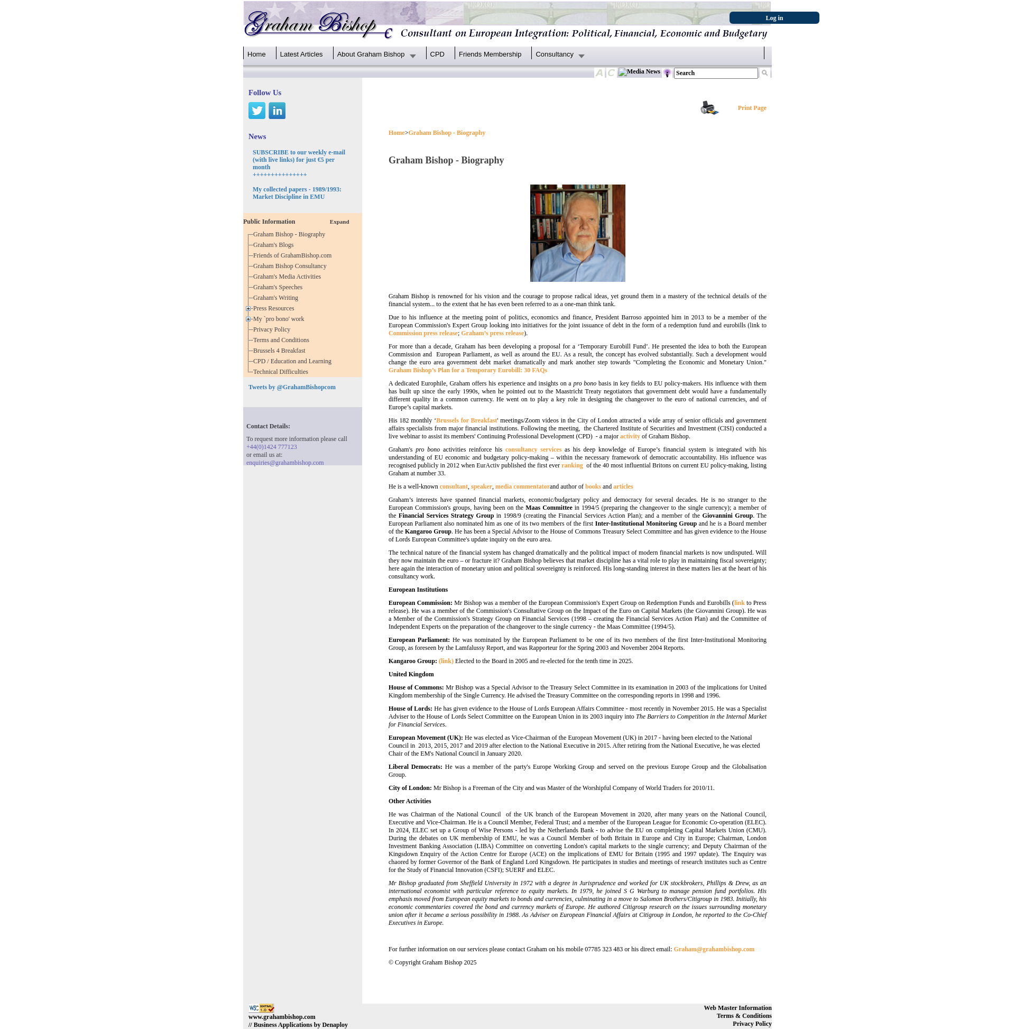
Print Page (752, 108)
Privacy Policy (273, 329)
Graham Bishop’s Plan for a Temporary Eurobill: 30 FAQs (468, 370)
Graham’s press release (492, 333)
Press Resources (275, 308)
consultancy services (533, 449)
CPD (437, 54)
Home (256, 54)
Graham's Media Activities (288, 276)
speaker (481, 486)
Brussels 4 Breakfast (281, 350)
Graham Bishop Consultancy (291, 266)
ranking (572, 465)
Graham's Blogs (275, 245)
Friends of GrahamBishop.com (294, 255)
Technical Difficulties (282, 371)
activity (630, 436)
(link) (446, 661)
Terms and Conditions (282, 340)
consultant (454, 486)
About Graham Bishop (371, 54)
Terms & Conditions (744, 1015)
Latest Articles (301, 54)
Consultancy (555, 54)
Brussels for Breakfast (466, 420)
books (593, 486)
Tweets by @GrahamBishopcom (292, 387)
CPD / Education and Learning (294, 361)
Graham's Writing (277, 297)
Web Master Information (738, 1008)
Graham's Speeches (279, 287)
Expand (339, 221)
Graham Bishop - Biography (290, 234)
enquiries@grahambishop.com (285, 462)
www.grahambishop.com (282, 1017)
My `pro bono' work (280, 319)
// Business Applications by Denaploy (298, 1024)
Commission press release (423, 333)
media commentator (522, 486)
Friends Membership (490, 54)
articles (623, 486)
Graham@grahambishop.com (714, 949)
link (739, 603)
